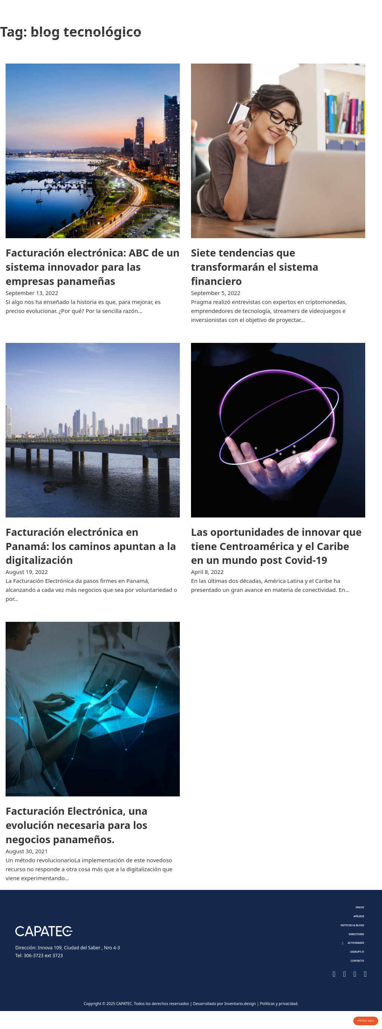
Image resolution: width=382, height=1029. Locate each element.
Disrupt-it (287, 21)
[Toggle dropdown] (259, 21)
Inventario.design (240, 1021)
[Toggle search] (358, 21)
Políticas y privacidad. (279, 1021)
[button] (349, 954)
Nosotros (75, 21)
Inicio (356, 909)
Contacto (330, 21)
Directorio (202, 21)
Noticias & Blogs (154, 21)
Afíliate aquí (360, 1019)
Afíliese (118, 21)
